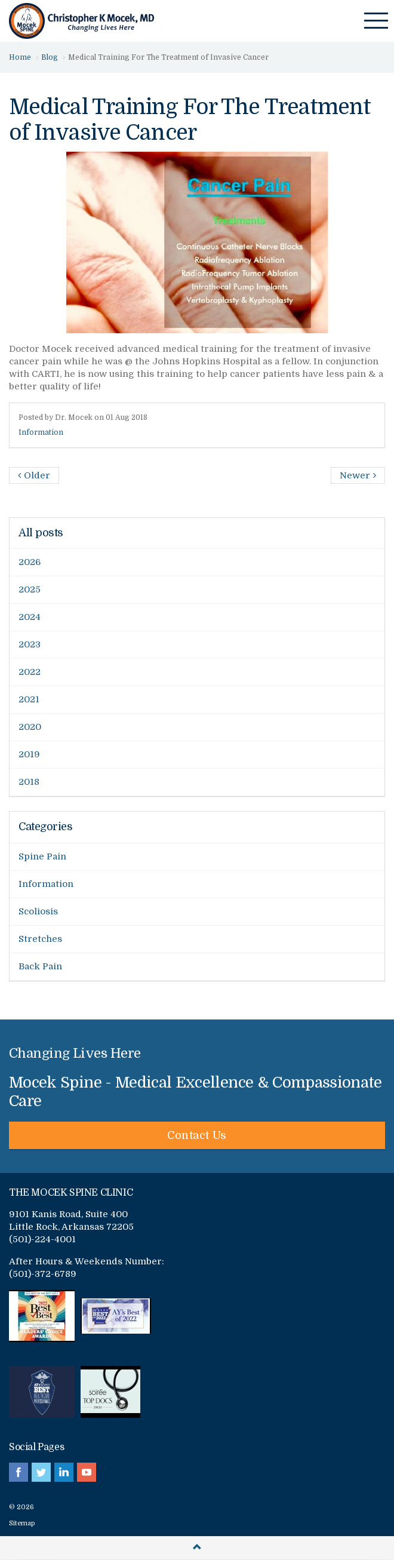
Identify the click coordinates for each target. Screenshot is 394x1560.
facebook (18, 1472)
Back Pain (40, 966)
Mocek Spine (81, 21)
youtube (86, 1472)
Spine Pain (42, 856)
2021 (29, 699)
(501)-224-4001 (42, 1239)
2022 (30, 672)
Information (41, 432)
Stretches (40, 938)
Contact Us (197, 1135)
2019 (29, 754)
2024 (30, 617)
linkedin (63, 1472)
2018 (29, 781)
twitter (41, 1472)
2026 (30, 562)
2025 (30, 589)
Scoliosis (38, 911)
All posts (41, 533)
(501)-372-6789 (42, 1274)
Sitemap (22, 1523)
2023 (30, 644)
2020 (30, 726)
